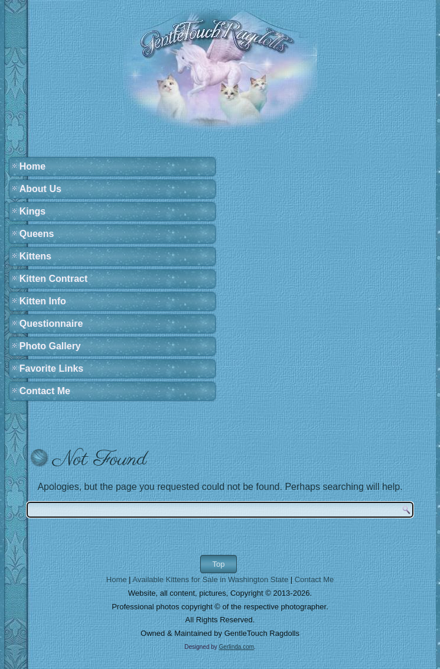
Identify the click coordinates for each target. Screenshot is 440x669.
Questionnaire (51, 324)
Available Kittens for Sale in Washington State (210, 579)
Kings (32, 211)
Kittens (35, 256)
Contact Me (44, 391)
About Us (40, 189)
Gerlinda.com (236, 647)
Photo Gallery (50, 346)
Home (32, 166)
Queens (36, 234)
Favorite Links (51, 368)
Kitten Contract (53, 279)
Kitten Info (42, 301)
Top (219, 564)
